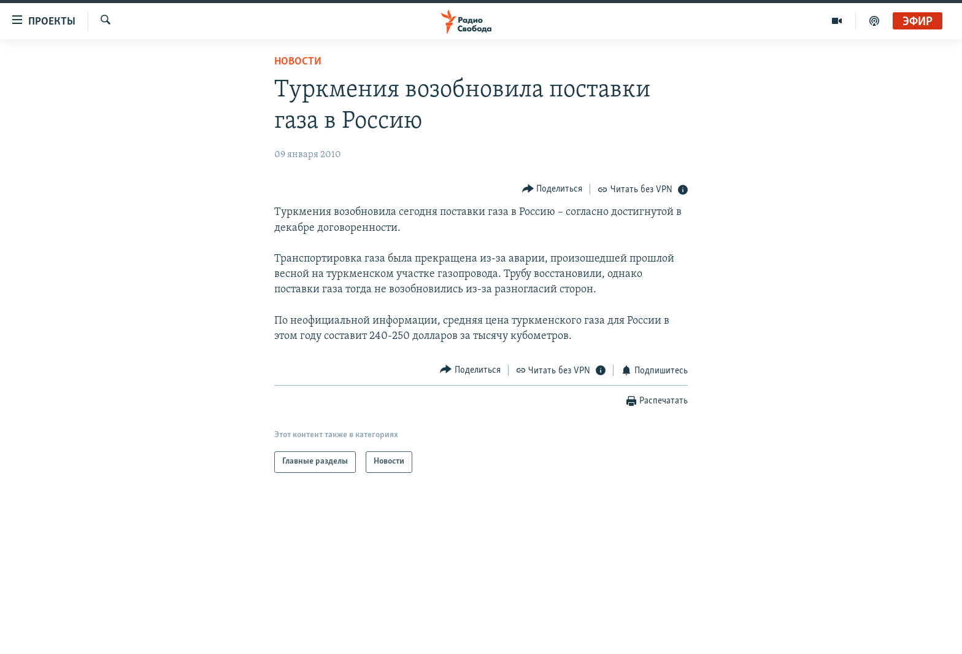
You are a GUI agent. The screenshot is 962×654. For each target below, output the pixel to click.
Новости (297, 62)
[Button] (552, 189)
